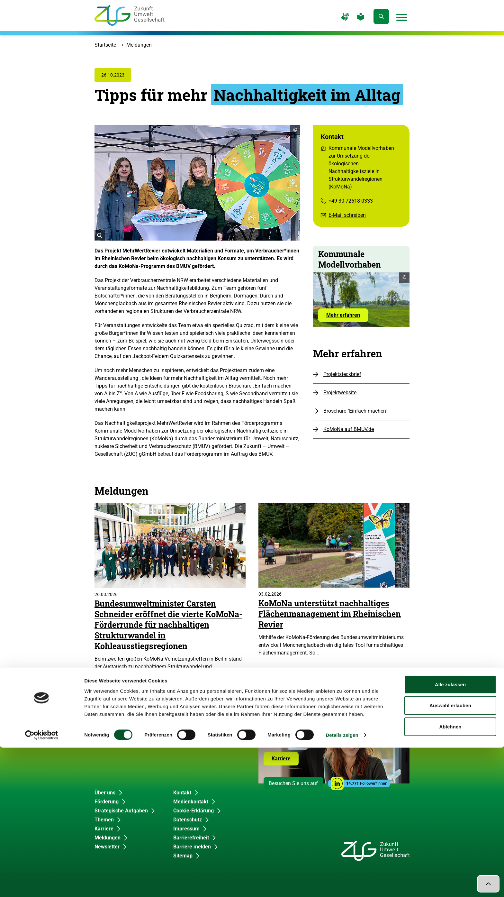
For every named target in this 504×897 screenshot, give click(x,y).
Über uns (104, 793)
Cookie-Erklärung (193, 811)
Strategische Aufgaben (121, 811)
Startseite (105, 45)
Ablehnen (450, 876)
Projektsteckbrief (342, 374)
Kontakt (182, 793)
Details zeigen (342, 884)
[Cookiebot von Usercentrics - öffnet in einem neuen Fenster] (42, 884)
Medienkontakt (190, 802)
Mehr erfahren (347, 317)
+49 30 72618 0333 (350, 201)
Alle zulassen (450, 834)
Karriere (285, 760)
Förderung (106, 802)
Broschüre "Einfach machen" (355, 411)
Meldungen (139, 45)
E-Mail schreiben (347, 215)
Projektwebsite (339, 392)
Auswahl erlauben (450, 855)
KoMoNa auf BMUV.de (348, 429)
